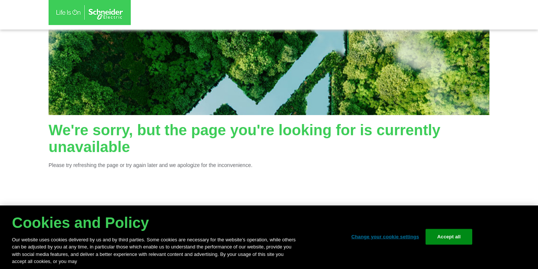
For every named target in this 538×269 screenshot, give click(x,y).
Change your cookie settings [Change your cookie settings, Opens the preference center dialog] (385, 236)
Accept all (449, 236)
